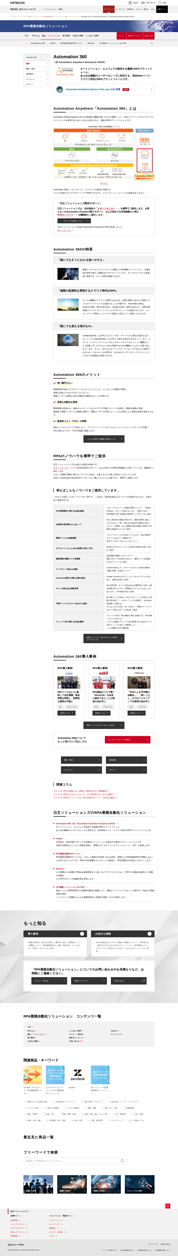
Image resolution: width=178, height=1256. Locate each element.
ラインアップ (109, 9)
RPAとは (36, 36)
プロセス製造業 (73, 1108)
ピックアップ (120, 9)
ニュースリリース (17, 1224)
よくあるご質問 (92, 36)
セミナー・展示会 (142, 9)
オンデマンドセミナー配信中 (119, 740)
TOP (27, 36)
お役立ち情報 (77, 36)
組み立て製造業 (53, 1108)
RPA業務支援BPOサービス (71, 43)
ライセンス (30, 79)
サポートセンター (106, 208)
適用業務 (29, 74)
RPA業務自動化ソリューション (53, 16)
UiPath (53, 43)
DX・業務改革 (121, 1114)
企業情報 (14, 1220)
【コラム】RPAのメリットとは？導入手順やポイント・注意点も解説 (84, 798)
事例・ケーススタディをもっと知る (100, 725)
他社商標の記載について (162, 1250)
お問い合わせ (119, 981)
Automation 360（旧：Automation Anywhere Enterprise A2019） (86, 824)
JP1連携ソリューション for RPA (113, 43)
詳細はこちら (65, 713)
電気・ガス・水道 (111, 1108)
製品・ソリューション (71, 16)
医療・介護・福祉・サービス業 (96, 1114)
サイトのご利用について (110, 1250)
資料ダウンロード (135, 36)
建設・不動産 (32, 1114)
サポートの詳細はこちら (72, 221)
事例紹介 (130, 9)
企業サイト (15, 1216)
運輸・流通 (92, 1108)
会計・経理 (139, 1114)
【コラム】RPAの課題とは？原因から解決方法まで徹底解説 (80, 791)
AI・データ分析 (33, 1108)
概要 (28, 64)
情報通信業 (130, 1108)
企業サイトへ (162, 9)
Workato (91, 43)
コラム (152, 9)
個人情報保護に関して (127, 1250)
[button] (151, 43)
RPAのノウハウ (65, 215)
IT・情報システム (137, 1120)
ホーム (12, 16)
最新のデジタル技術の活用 (37, 1102)
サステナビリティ (17, 1228)
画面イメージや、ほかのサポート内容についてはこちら (102, 638)
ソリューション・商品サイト (60, 1216)
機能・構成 (30, 69)
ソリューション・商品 (53, 9)
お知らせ (114, 1031)
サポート (29, 84)
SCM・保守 (78, 1120)
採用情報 (14, 1236)
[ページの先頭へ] (167, 1206)
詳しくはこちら (64, 230)
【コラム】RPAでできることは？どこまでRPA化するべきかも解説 (83, 794)
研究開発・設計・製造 (57, 1120)
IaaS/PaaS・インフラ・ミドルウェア (124, 1102)
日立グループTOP (16, 1245)
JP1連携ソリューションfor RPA (70, 887)
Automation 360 (38, 43)
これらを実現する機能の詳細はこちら (101, 439)
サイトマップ (116, 1034)
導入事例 (66, 36)
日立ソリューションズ (19, 1211)
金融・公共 (50, 1114)
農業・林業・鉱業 (69, 1114)
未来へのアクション (18, 1232)
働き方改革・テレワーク (93, 1102)
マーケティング (117, 1120)
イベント (121, 36)
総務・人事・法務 (34, 1120)
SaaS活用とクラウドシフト (66, 1102)
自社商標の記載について (144, 1250)
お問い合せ (149, 36)
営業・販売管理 (97, 1120)
